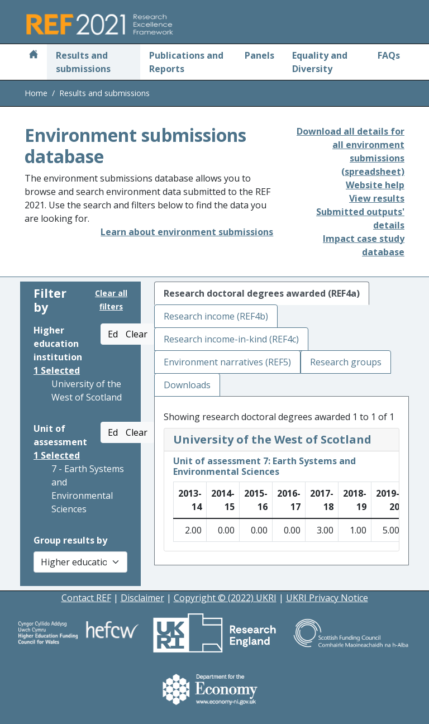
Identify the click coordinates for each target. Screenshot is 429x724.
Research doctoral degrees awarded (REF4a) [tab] (262, 293)
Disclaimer (142, 598)
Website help (375, 185)
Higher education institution (58, 343)
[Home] (33, 55)
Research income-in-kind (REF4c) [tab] (231, 339)
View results (376, 198)
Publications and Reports (186, 62)
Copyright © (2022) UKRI (225, 598)
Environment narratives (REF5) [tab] (227, 362)
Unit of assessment (60, 435)
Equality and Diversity (319, 62)
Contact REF (86, 598)
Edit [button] (115, 334)
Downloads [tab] (187, 385)
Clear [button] (136, 334)
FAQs (389, 55)
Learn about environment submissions (187, 232)
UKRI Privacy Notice (327, 598)
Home (36, 93)
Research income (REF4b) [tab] (216, 316)
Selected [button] (57, 370)
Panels (259, 55)
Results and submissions (83, 62)
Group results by (70, 540)
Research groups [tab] (346, 362)
